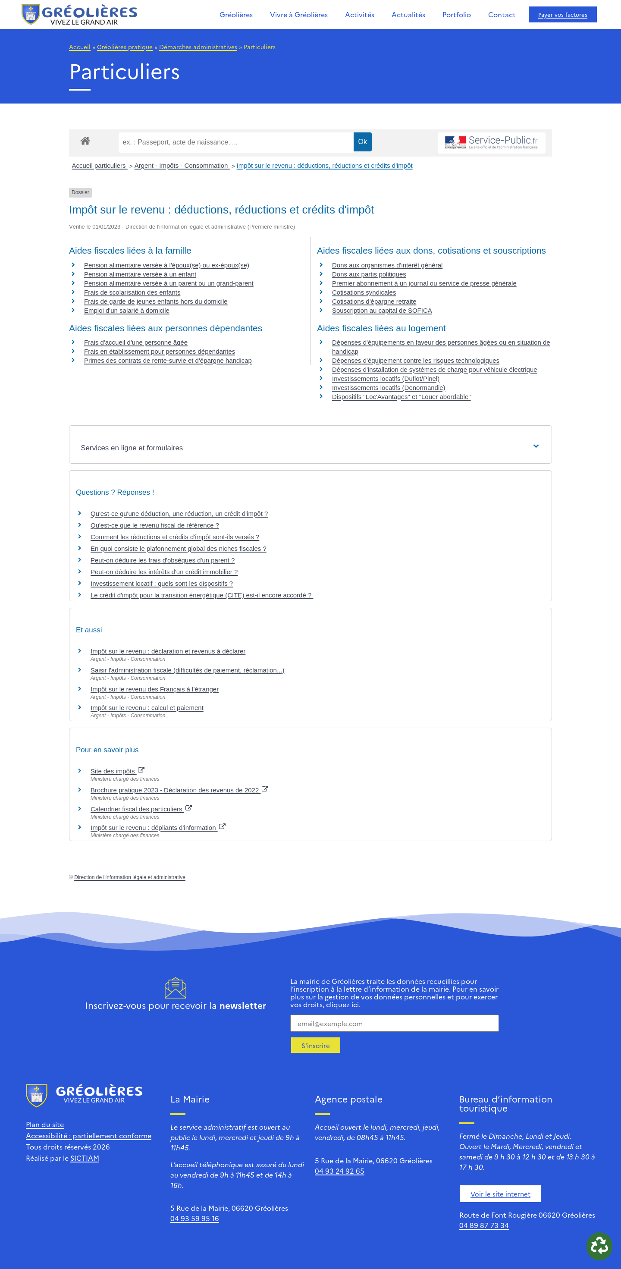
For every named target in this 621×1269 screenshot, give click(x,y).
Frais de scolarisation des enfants (132, 292)
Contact (502, 14)
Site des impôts (117, 771)
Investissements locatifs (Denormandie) (388, 387)
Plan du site (45, 1124)
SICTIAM (84, 1157)
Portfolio (456, 14)
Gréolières (236, 14)
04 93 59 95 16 (194, 1218)
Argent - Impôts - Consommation (182, 165)
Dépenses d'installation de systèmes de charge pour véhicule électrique (434, 369)
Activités (359, 14)
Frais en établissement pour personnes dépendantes (159, 351)
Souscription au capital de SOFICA (382, 310)
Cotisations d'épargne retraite (374, 301)
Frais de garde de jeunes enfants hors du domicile (156, 301)
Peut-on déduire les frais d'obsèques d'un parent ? (163, 560)
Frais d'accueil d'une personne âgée (136, 342)
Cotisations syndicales (364, 292)
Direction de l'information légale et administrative (129, 877)
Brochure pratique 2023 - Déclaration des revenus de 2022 (179, 790)
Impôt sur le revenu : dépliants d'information (158, 827)
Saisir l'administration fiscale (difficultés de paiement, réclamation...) (187, 670)
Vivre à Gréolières (299, 14)
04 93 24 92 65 (339, 1170)
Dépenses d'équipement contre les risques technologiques (415, 360)
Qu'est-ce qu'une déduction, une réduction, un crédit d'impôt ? (179, 513)
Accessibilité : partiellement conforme (88, 1135)
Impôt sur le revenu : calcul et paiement (147, 707)
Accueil (80, 46)
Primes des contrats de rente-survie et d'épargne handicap (168, 360)
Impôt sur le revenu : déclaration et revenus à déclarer (168, 651)
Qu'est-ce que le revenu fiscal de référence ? (155, 525)
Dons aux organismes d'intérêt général (387, 265)
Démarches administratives (198, 46)
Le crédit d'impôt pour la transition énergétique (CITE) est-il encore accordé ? (202, 595)
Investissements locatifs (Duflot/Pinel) (385, 378)
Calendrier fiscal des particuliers (141, 809)
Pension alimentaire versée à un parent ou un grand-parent (169, 283)
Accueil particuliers (100, 165)
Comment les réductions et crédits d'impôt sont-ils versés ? (175, 536)
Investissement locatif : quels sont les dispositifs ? (162, 583)
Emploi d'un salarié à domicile (126, 310)
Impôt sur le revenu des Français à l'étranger (155, 689)
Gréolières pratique (125, 46)
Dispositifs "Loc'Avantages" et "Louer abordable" (401, 396)
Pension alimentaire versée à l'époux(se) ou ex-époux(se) (166, 265)
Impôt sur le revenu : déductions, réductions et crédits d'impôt (325, 165)
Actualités (408, 14)
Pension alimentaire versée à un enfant (140, 274)
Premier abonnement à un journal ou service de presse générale (424, 283)
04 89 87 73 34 (484, 1225)
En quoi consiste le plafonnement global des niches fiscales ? (179, 548)
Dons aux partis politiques (369, 274)
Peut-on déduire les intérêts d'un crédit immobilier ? (164, 571)
